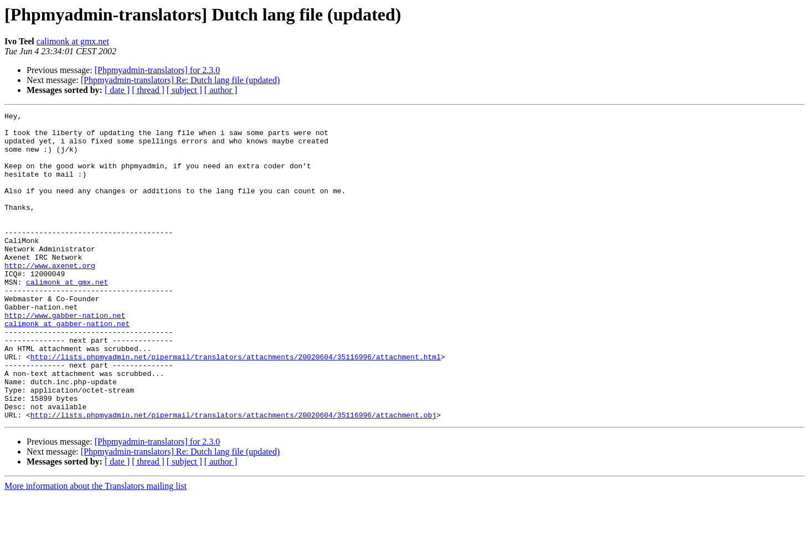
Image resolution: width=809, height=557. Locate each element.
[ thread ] (148, 90)
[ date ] (117, 90)
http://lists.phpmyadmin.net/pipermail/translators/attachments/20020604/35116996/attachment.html (235, 406)
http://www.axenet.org (49, 297)
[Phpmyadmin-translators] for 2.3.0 (157, 70)
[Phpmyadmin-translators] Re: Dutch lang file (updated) (180, 80)
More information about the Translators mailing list (95, 547)
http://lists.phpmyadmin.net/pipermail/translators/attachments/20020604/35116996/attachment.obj (233, 476)
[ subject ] (184, 90)
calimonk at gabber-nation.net (67, 367)
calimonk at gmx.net (73, 41)
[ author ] (221, 90)
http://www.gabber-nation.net (64, 357)
